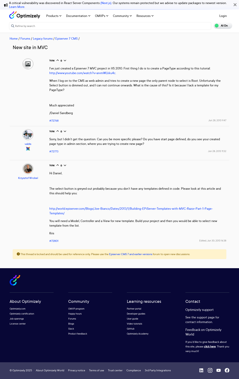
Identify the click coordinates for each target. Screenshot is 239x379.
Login (223, 16)
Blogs (71, 323)
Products (53, 16)
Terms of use (96, 370)
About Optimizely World (50, 370)
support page (206, 317)
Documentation (78, 16)
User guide (132, 318)
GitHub (130, 328)
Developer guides (136, 313)
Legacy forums (43, 38)
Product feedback (77, 333)
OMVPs (101, 16)
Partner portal (134, 308)
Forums (25, 38)
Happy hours (75, 313)
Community (122, 16)
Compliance (133, 370)
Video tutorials (134, 323)
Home (14, 38)
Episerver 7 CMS (66, 38)
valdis (28, 144)
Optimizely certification (22, 313)
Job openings (17, 318)
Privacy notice (76, 370)
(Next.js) (105, 3)
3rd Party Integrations (158, 370)
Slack (71, 328)
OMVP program (76, 308)
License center (18, 323)
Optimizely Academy (137, 333)
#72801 (53, 241)
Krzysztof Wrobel (28, 178)
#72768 (54, 120)
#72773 (53, 151)
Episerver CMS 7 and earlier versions (130, 254)
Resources (145, 16)
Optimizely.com (17, 308)
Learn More (16, 7)
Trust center (115, 370)
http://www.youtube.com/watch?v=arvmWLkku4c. (82, 73)
